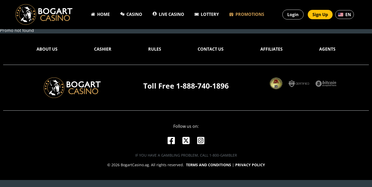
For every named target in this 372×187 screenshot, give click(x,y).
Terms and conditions (208, 166)
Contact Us (211, 50)
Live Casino (168, 14)
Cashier (102, 50)
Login (293, 14)
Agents (327, 50)
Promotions (246, 14)
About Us (47, 50)
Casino (131, 14)
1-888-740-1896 (202, 87)
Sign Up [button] (320, 14)
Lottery (207, 14)
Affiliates (271, 50)
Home (100, 14)
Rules (154, 50)
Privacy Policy (250, 166)
